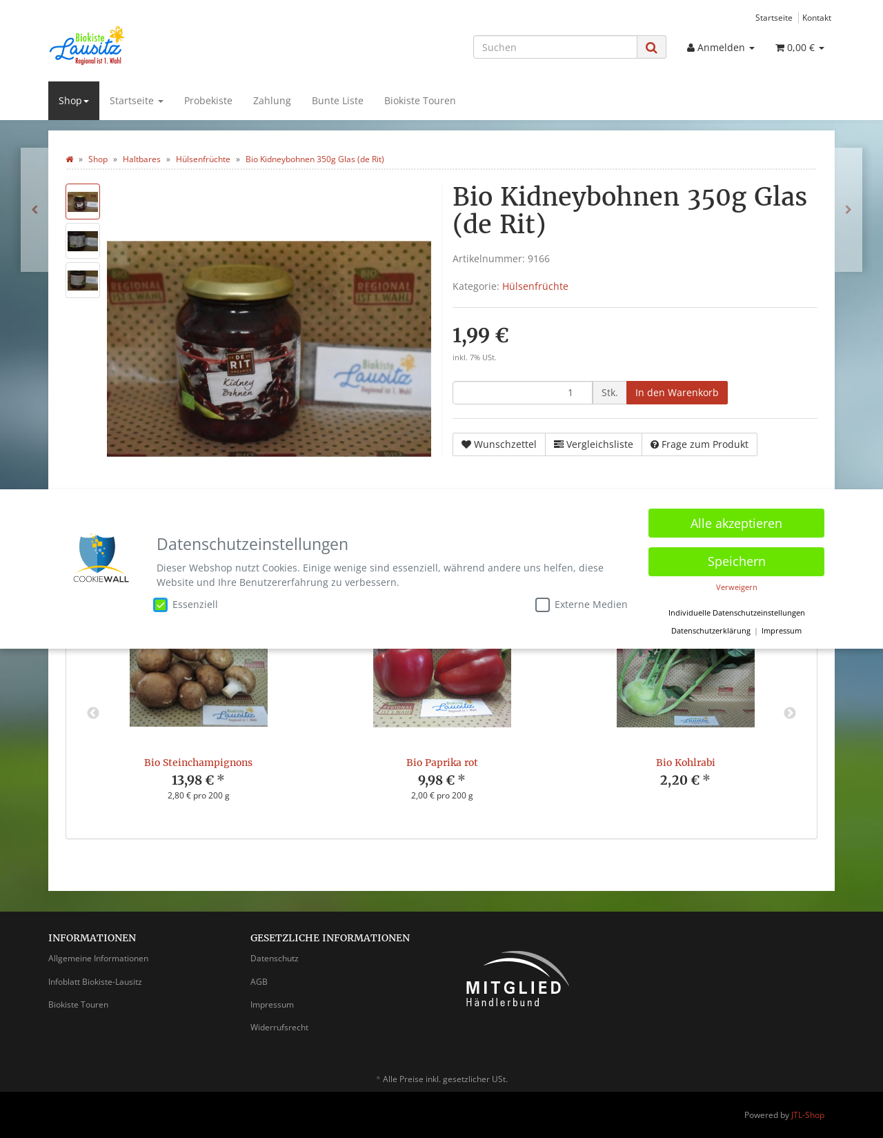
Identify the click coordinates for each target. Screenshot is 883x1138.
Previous (93, 713)
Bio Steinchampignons (198, 762)
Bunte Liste (338, 100)
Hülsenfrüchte (535, 286)
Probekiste (208, 100)
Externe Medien (581, 602)
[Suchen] (555, 47)
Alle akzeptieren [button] (736, 521)
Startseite (774, 17)
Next (789, 713)
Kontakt (816, 17)
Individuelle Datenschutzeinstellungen (736, 611)
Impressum (272, 1004)
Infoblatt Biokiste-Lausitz (95, 982)
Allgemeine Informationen (98, 958)
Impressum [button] (782, 629)
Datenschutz (274, 958)
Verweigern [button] (736, 585)
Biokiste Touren (420, 100)
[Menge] (523, 392)
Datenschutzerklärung (711, 629)
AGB (259, 982)
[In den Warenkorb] (677, 392)
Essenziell (185, 602)
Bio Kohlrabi (685, 762)
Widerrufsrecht (279, 1027)
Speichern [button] (737, 559)
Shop (74, 100)
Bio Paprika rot (442, 762)
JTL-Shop (807, 1115)
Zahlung (272, 100)
